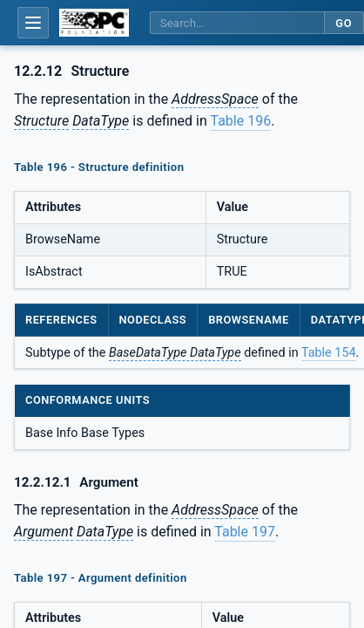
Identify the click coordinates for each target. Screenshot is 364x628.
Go (343, 23)
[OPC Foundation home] (94, 23)
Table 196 (240, 121)
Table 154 (328, 352)
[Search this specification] (237, 23)
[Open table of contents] (33, 22)
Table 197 (244, 531)
